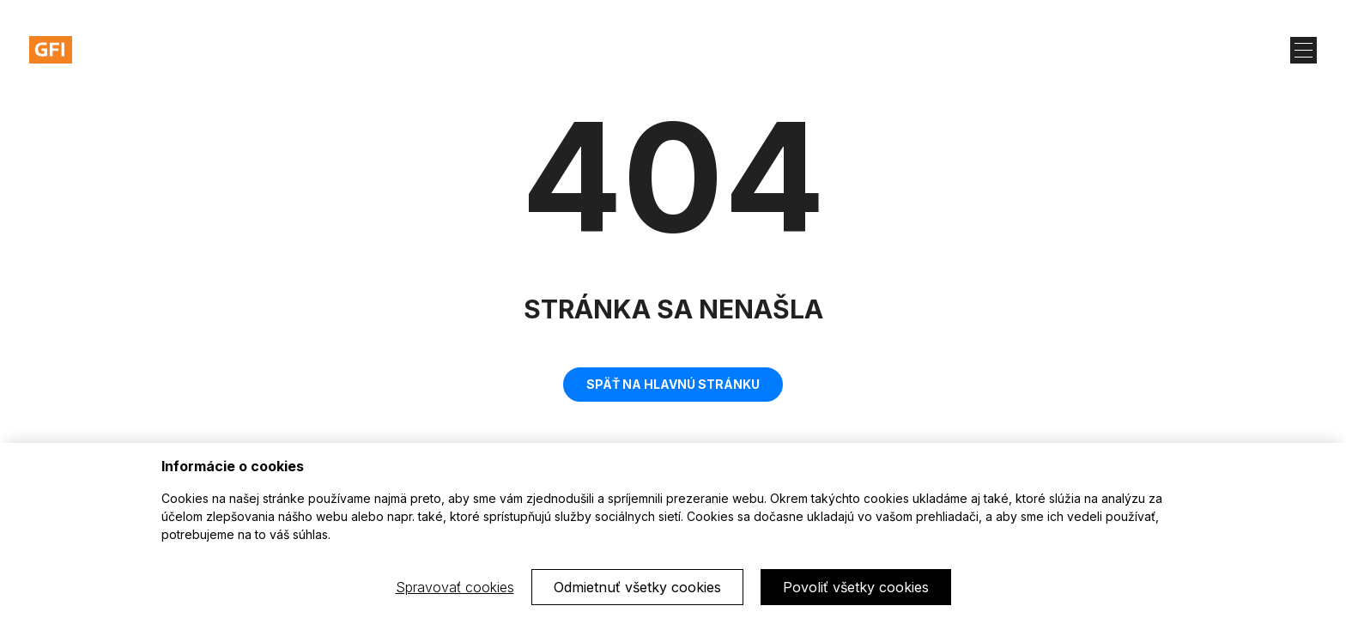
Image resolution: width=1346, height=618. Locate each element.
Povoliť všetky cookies (856, 587)
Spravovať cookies (455, 587)
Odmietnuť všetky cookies (637, 587)
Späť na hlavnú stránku (673, 384)
